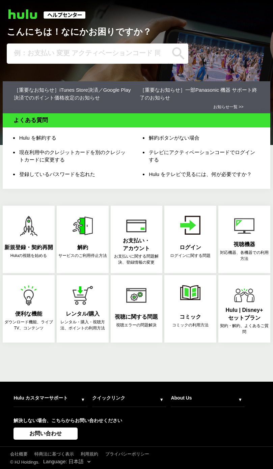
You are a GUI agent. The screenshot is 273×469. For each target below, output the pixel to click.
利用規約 (89, 454)
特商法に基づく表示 (54, 454)
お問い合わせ (45, 433)
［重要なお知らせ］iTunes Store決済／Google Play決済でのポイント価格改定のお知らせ (72, 93)
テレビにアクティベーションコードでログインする (202, 156)
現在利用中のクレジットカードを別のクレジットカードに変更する (72, 156)
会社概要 (19, 454)
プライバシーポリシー (127, 454)
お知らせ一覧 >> (228, 107)
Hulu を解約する (37, 138)
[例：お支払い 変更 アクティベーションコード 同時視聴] (88, 53)
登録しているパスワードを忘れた (57, 174)
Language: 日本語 (64, 461)
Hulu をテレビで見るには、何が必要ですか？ (200, 174)
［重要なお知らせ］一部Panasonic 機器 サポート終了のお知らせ (198, 93)
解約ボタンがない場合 (174, 138)
